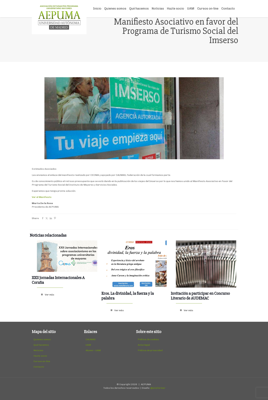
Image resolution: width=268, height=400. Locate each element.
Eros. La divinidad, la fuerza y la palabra (127, 296)
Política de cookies (148, 339)
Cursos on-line (42, 361)
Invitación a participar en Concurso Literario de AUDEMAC (200, 296)
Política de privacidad (150, 350)
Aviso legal (144, 344)
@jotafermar (157, 388)
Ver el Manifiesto (41, 197)
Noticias (38, 350)
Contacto (39, 366)
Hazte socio (40, 355)
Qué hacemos (41, 344)
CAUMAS (91, 339)
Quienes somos (42, 339)
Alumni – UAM (93, 350)
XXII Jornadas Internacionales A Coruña (58, 280)
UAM (88, 344)
